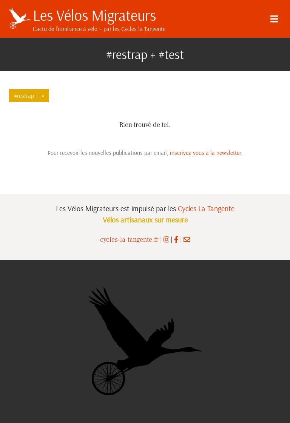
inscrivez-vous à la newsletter (205, 152)
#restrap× (29, 95)
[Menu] (274, 19)
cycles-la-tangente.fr (129, 239)
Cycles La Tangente (206, 208)
